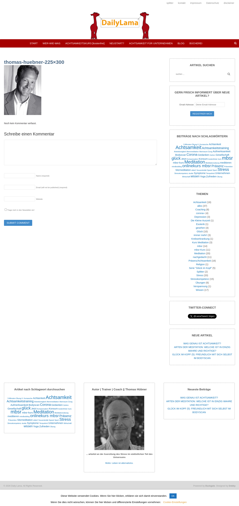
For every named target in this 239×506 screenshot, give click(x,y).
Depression (200, 217)
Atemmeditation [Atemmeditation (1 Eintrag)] (192, 152)
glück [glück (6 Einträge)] (176, 158)
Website (39, 199)
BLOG (181, 43)
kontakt (182, 3)
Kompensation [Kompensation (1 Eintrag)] (192, 159)
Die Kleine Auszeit (200, 220)
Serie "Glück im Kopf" (200, 268)
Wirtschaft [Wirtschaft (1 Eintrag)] (186, 177)
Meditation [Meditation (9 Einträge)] (194, 162)
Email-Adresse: (202, 104)
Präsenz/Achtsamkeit (200, 260)
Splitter (200, 271)
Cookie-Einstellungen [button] (175, 502)
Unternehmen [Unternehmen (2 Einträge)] (222, 173)
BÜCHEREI (195, 43)
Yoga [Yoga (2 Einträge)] (202, 176)
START (34, 43)
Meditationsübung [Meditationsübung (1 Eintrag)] (212, 163)
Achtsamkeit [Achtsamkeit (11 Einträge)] (188, 147)
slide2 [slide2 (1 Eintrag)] (193, 170)
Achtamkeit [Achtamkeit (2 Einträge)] (215, 144)
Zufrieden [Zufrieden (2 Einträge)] (211, 176)
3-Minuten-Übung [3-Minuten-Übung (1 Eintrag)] (190, 144)
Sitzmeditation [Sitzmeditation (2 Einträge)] (183, 170)
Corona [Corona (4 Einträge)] (192, 154)
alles (199, 206)
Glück (200, 231)
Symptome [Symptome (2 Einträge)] (200, 173)
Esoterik (200, 224)
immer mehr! (200, 235)
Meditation (199, 253)
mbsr (199, 246)
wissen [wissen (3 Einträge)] (195, 176)
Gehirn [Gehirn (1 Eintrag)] (212, 155)
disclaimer (229, 3)
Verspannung (200, 286)
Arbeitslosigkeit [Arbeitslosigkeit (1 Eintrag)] (180, 152)
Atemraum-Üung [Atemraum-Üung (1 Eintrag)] (205, 152)
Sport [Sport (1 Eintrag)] (215, 170)
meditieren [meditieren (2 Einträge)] (225, 162)
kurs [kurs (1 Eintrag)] (219, 159)
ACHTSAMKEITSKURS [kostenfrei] (85, 43)
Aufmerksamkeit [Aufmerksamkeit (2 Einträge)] (221, 151)
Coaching (200, 209)
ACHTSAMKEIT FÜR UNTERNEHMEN (150, 43)
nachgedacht (199, 257)
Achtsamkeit (199, 202)
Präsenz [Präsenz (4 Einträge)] (217, 166)
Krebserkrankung (200, 238)
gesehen (200, 227)
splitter (169, 3)
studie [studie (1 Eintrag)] (191, 173)
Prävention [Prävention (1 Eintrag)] (228, 167)
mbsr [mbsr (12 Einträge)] (227, 158)
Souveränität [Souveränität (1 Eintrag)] (201, 170)
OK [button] (173, 496)
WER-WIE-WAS (51, 43)
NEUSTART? (117, 43)
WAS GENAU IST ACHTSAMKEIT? (202, 343)
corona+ (200, 213)
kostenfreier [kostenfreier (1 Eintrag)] (213, 159)
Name (42, 176)
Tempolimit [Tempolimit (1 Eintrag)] (210, 173)
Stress (199, 275)
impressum (195, 3)
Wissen (200, 290)
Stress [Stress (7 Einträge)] (223, 169)
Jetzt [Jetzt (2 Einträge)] (183, 159)
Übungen (200, 282)
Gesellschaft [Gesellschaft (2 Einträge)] (222, 155)
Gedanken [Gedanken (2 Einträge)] (203, 155)
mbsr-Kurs (199, 249)
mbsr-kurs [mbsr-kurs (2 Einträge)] (178, 162)
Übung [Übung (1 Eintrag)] (219, 177)
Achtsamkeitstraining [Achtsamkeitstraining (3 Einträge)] (215, 148)
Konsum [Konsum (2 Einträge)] (203, 159)
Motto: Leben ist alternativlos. (119, 463)
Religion (200, 264)
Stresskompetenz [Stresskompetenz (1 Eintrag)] (181, 173)
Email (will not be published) (51, 187)
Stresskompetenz (200, 279)
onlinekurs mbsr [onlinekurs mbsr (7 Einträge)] (196, 166)
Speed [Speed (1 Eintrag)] (209, 170)
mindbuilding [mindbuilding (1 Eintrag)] (177, 167)
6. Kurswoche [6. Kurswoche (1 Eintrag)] (203, 144)
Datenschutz (212, 3)
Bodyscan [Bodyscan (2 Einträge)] (180, 155)
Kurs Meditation (200, 242)
